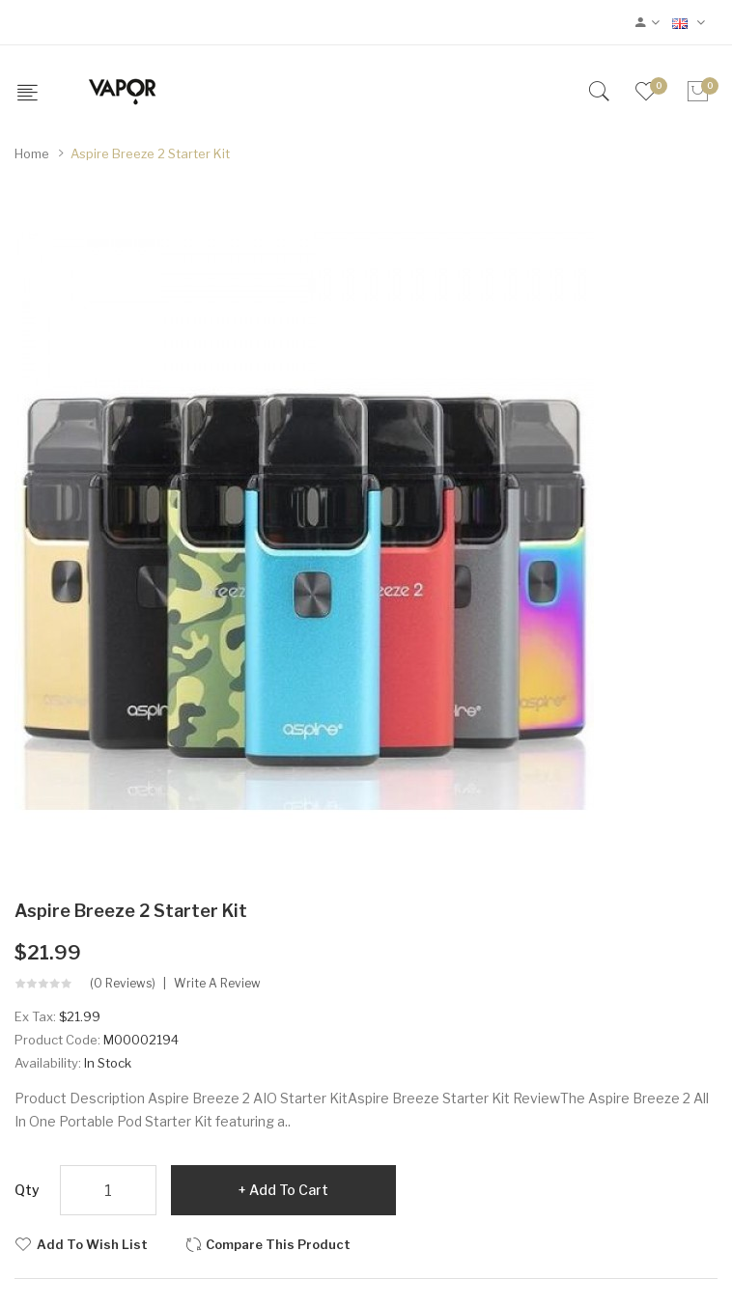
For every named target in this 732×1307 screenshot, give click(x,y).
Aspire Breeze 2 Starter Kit (150, 153)
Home (31, 153)
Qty (27, 1190)
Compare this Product (278, 1244)
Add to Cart (288, 1190)
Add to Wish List (92, 1244)
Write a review (217, 983)
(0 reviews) (122, 983)
